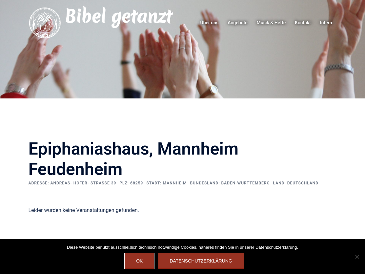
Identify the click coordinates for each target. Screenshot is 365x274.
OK (139, 260)
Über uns (209, 22)
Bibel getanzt (118, 16)
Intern (326, 22)
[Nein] (357, 256)
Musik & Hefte (271, 22)
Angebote (237, 22)
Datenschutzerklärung (201, 260)
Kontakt (303, 22)
